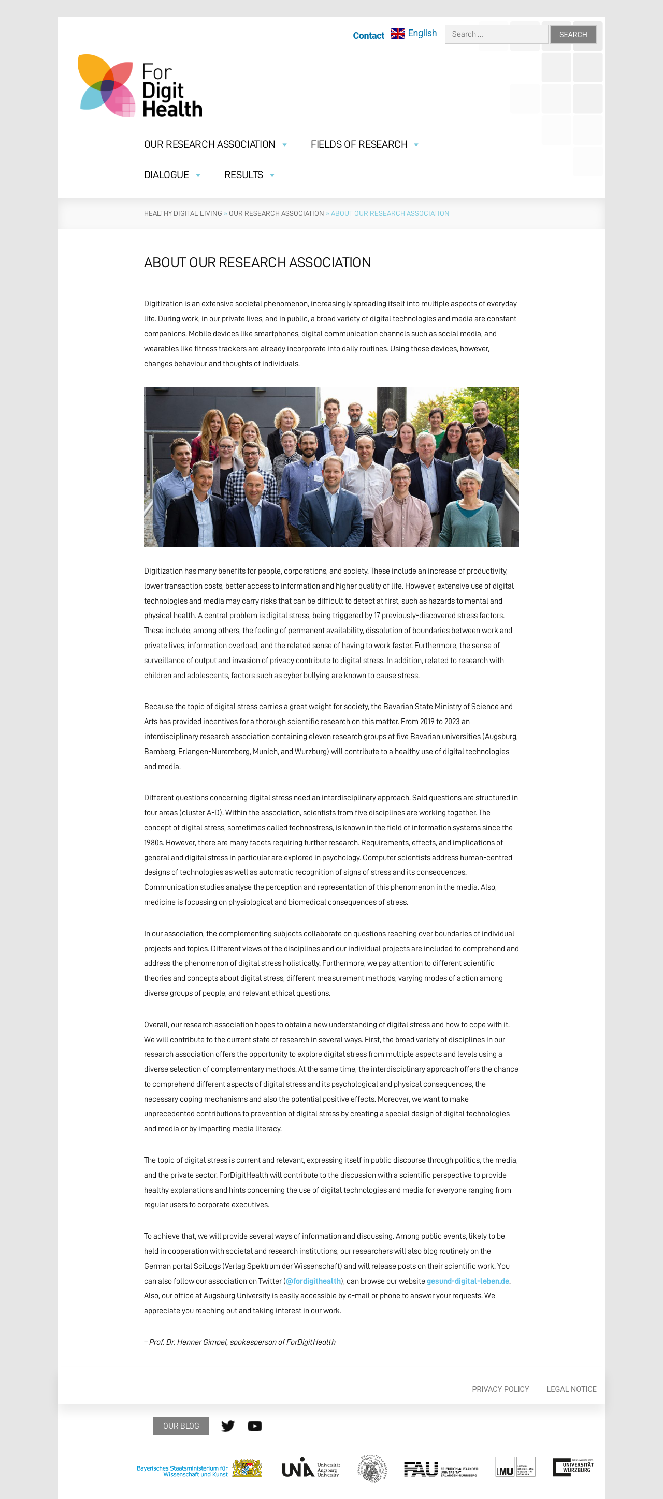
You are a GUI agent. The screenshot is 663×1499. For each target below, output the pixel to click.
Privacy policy (500, 1389)
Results (250, 175)
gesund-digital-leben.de (468, 1281)
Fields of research (366, 144)
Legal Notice (572, 1389)
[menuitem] (414, 33)
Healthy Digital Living (183, 213)
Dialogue (173, 175)
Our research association (276, 213)
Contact (368, 35)
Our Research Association (217, 144)
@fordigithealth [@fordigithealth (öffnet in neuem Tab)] (313, 1281)
